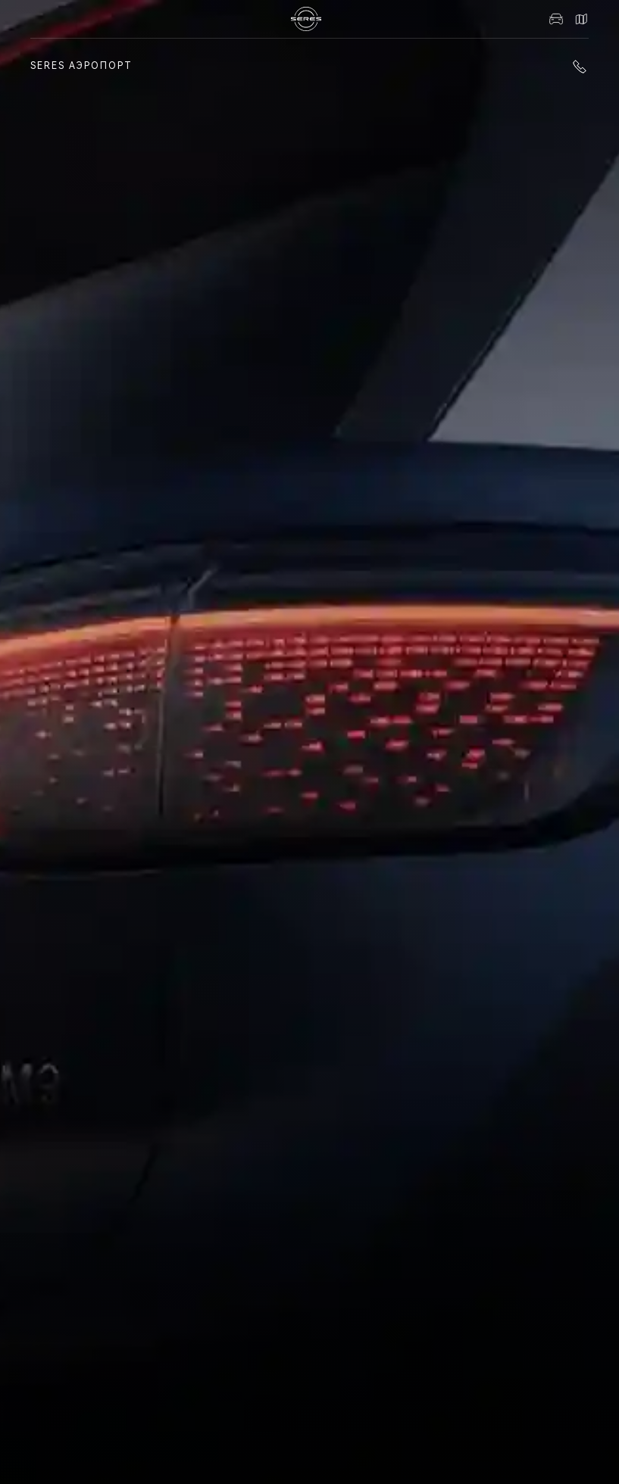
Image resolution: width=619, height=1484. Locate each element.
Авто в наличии (556, 18)
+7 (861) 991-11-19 (580, 67)
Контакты (581, 18)
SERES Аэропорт (81, 66)
